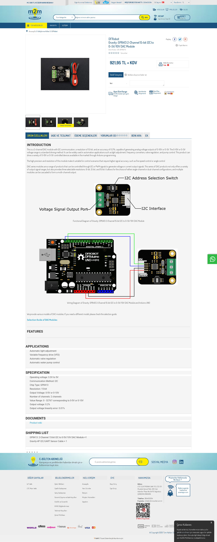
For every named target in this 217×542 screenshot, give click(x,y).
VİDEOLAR (160, 9)
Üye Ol (168, 19)
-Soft (96, 538)
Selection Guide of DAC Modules (42, 320)
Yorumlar (124, 53)
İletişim (65, 26)
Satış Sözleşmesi (60, 493)
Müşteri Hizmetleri (88, 497)
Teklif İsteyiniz (116, 75)
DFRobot (113, 39)
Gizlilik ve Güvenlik (61, 502)
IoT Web (29, 484)
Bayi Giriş (113, 484)
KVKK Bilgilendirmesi (62, 506)
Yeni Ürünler (86, 488)
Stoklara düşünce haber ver (137, 75)
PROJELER (173, 9)
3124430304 (145, 498)
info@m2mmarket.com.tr (150, 501)
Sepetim (85, 502)
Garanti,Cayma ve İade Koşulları (66, 497)
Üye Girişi (161, 19)
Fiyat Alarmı (183, 46)
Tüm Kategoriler (36, 26)
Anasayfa (53, 26)
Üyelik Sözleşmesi (60, 488)
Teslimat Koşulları (61, 511)
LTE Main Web (32, 488)
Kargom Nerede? (116, 2)
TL (183, 2)
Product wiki (36, 423)
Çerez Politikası (60, 515)
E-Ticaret (102, 538)
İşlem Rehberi (59, 484)
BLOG (186, 9)
